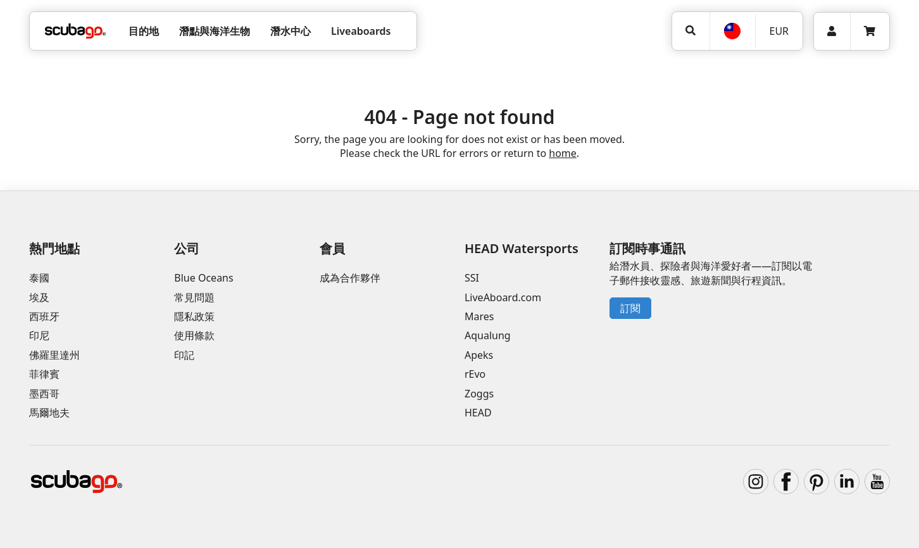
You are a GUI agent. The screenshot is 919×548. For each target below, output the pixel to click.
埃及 (39, 297)
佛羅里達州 (54, 355)
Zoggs (479, 394)
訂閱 (630, 308)
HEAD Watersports (521, 248)
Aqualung (488, 335)
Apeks (479, 355)
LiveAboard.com (503, 297)
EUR (779, 31)
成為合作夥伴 (350, 278)
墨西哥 (44, 394)
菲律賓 (44, 374)
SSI (472, 278)
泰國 (39, 278)
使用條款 (194, 335)
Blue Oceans (203, 278)
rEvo (475, 374)
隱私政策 (194, 316)
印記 (184, 355)
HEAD (478, 413)
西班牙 (44, 316)
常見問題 (194, 297)
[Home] (75, 31)
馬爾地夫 (49, 413)
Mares (479, 316)
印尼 (39, 335)
